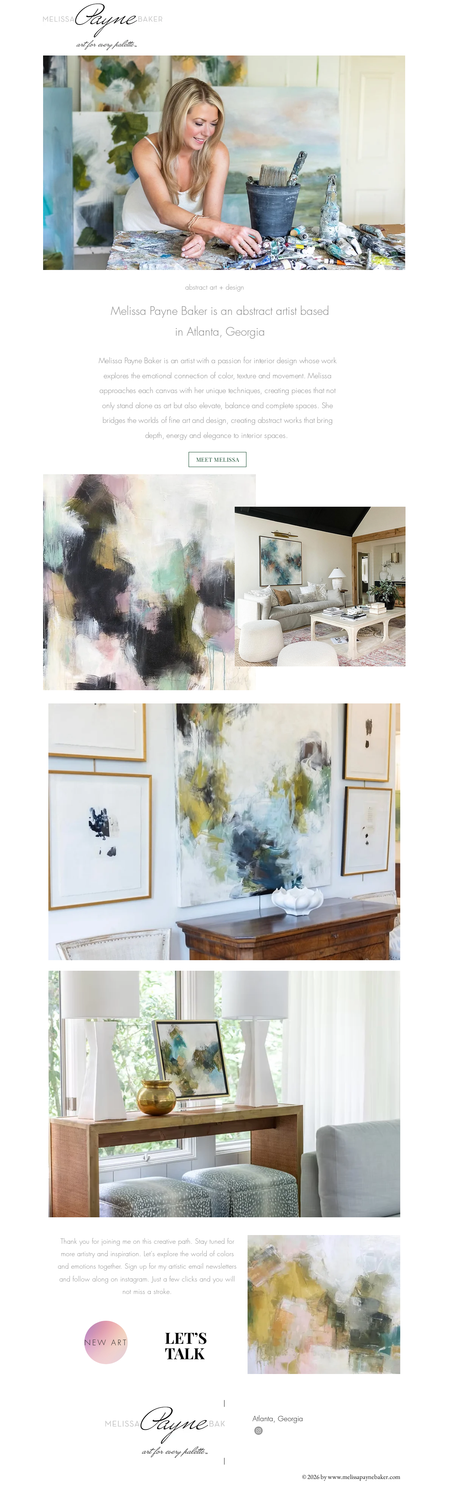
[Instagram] (258, 1430)
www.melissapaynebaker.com (364, 1477)
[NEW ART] (106, 1342)
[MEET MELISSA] (217, 459)
